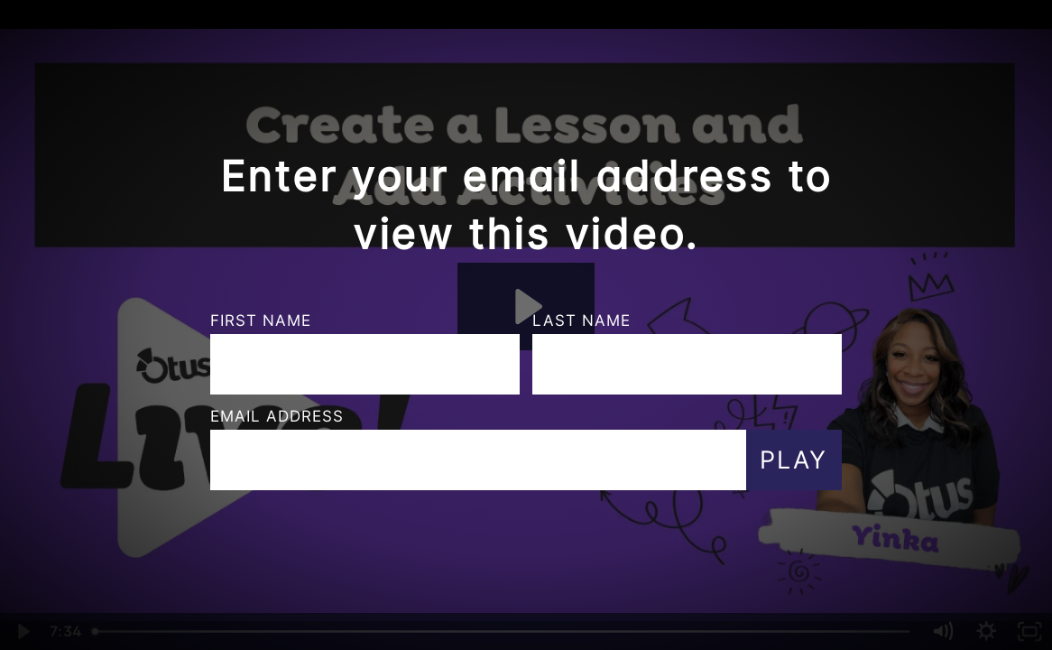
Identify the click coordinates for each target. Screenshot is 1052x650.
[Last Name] (687, 364)
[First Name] (365, 364)
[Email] (478, 460)
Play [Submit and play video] (793, 460)
